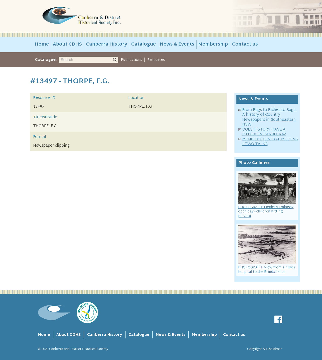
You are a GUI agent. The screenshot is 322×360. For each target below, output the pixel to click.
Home (42, 44)
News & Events (177, 44)
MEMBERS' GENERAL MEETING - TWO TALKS (270, 142)
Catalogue (143, 44)
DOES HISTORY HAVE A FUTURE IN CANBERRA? (264, 132)
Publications (131, 60)
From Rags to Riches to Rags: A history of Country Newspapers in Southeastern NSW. (269, 117)
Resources (156, 60)
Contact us (245, 44)
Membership (213, 44)
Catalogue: (46, 59)
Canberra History (106, 44)
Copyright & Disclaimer (264, 349)
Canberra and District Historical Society (78, 349)
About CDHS (67, 44)
